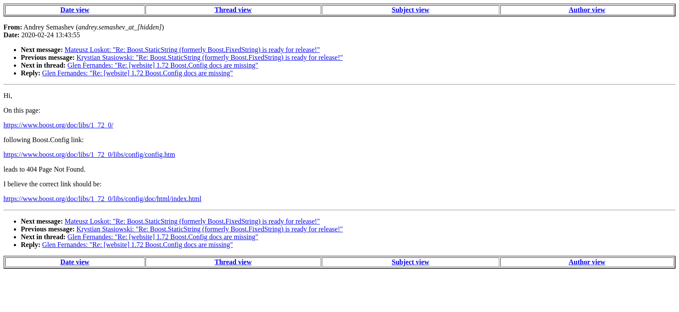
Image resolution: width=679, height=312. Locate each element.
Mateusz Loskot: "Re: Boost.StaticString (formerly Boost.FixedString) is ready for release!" (192, 49)
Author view (587, 9)
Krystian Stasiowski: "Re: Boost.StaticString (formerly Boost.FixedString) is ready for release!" (210, 57)
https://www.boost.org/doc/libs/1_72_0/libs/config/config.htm (89, 154)
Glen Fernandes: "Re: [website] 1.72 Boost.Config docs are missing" (163, 65)
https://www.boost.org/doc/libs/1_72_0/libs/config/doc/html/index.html (102, 198)
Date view (74, 9)
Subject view (411, 9)
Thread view (233, 9)
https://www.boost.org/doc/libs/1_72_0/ (58, 125)
